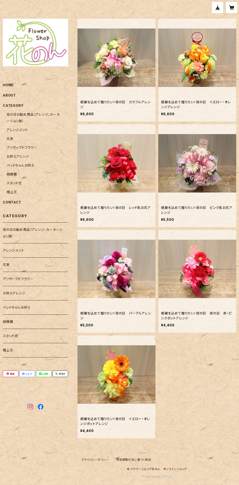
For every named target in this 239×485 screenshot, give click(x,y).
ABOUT (9, 95)
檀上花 (12, 192)
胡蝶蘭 (12, 174)
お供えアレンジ (18, 156)
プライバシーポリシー (95, 459)
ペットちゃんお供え (20, 165)
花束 (10, 139)
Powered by (157, 476)
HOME (8, 85)
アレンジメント (17, 130)
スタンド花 (14, 183)
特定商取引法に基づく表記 (133, 459)
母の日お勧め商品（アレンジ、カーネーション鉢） (33, 233)
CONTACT (12, 202)
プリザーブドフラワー (22, 148)
